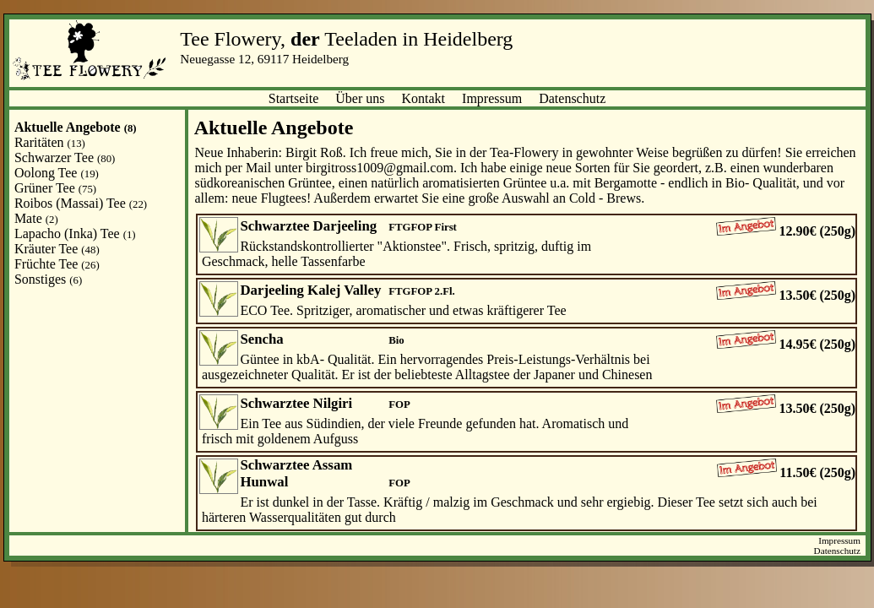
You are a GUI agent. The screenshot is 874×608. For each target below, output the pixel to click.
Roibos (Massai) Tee (80, 203)
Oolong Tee (56, 173)
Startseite (294, 98)
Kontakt (424, 98)
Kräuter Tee (57, 249)
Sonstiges (48, 279)
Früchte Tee (57, 264)
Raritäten (49, 142)
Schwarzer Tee (64, 157)
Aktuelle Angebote (75, 127)
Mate (36, 218)
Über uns (359, 98)
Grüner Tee (55, 188)
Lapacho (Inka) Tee (75, 233)
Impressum (492, 98)
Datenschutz (572, 98)
